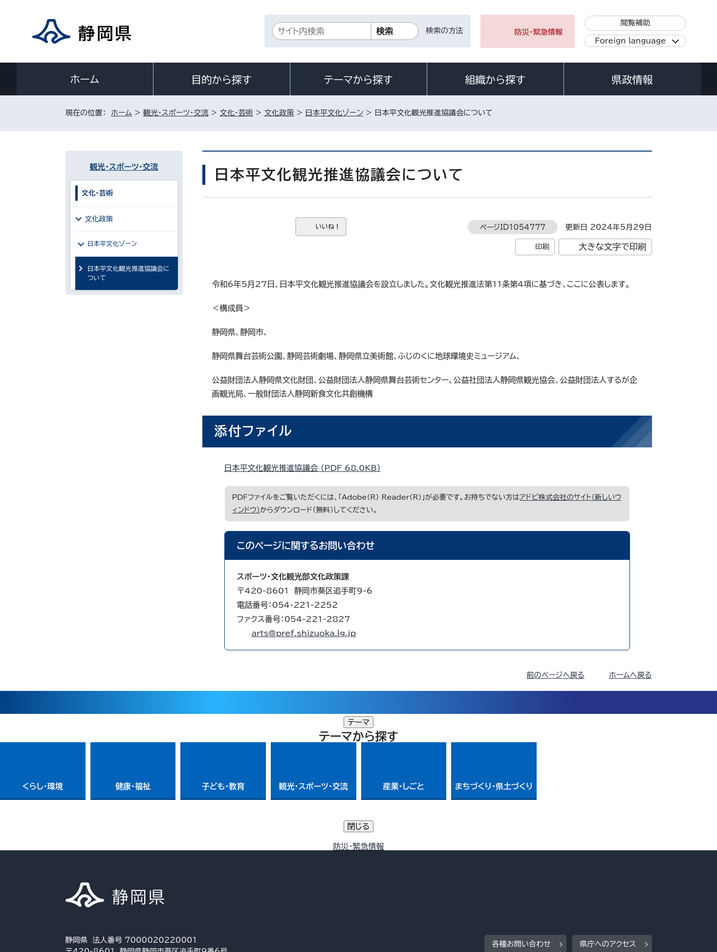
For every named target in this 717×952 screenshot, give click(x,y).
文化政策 (279, 112)
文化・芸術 (236, 112)
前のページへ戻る (555, 675)
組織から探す (495, 79)
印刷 (542, 246)
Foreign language (630, 40)
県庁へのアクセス (608, 807)
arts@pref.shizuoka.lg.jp (304, 633)
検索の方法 (444, 30)
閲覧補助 (635, 22)
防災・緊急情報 (539, 32)
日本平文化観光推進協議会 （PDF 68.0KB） (306, 468)
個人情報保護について (220, 868)
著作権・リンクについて (111, 868)
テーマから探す (358, 79)
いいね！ (328, 226)
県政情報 (631, 79)
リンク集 (537, 868)
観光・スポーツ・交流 (176, 112)
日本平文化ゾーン (334, 112)
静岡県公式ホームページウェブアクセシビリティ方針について (390, 868)
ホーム (84, 79)
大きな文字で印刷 (613, 247)
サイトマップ (606, 868)
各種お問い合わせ (521, 807)
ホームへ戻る (630, 675)
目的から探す (221, 79)
